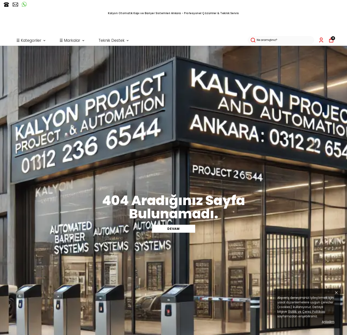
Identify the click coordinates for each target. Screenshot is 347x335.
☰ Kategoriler (31, 40)
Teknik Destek (113, 40)
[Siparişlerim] (321, 40)
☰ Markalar (72, 40)
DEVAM (173, 229)
